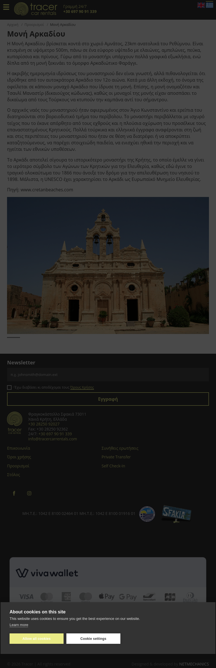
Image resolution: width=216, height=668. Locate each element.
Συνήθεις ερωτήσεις (120, 448)
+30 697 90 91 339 (55, 433)
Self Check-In (113, 466)
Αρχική (12, 24)
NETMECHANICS (194, 664)
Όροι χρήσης (19, 456)
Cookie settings (93, 638)
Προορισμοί (34, 24)
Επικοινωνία (18, 448)
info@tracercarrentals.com (52, 438)
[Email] (108, 374)
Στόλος (13, 474)
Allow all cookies (36, 638)
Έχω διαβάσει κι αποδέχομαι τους (54, 387)
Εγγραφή (108, 399)
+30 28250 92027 (43, 424)
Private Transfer (116, 456)
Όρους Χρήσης (82, 387)
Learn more (19, 624)
